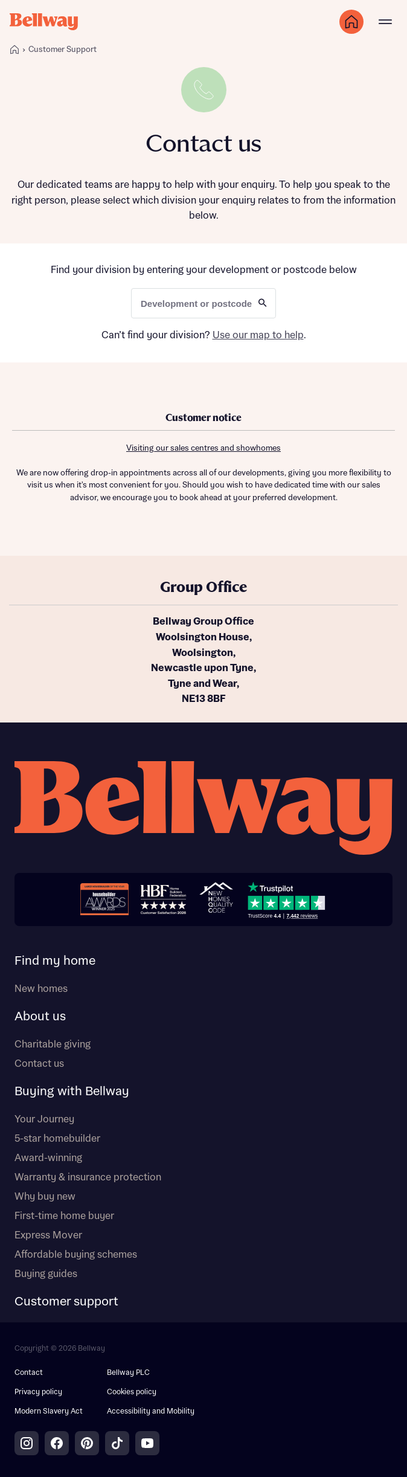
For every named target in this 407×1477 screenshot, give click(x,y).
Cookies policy (131, 1392)
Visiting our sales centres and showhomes (203, 448)
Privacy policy (38, 1392)
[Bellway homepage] (203, 809)
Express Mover (48, 1235)
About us (40, 1017)
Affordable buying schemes (75, 1255)
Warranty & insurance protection (87, 1177)
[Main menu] (385, 22)
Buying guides (45, 1274)
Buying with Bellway (71, 1092)
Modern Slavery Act (48, 1411)
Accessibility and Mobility (150, 1411)
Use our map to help (258, 335)
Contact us (39, 1064)
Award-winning (48, 1158)
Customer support (66, 1302)
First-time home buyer (64, 1216)
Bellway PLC (128, 1373)
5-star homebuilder (57, 1139)
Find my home (54, 961)
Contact (28, 1373)
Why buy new (44, 1197)
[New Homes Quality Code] (216, 899)
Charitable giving (52, 1044)
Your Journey (44, 1119)
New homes (41, 989)
